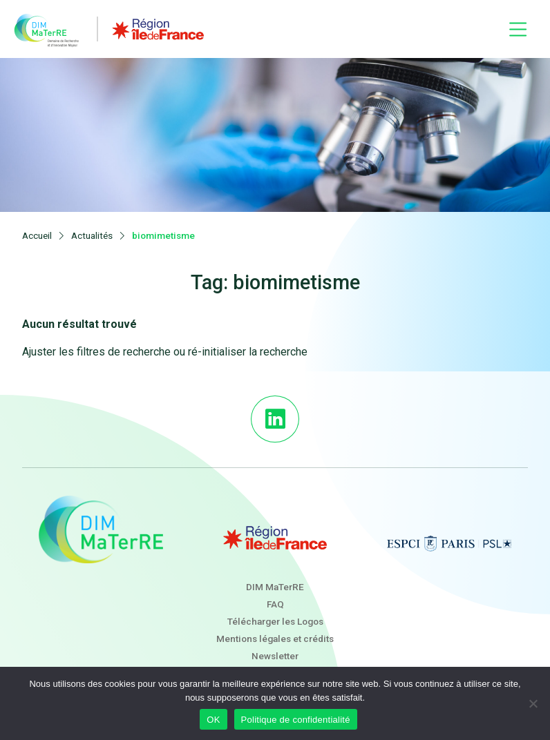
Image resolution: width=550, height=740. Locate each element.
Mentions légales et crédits (275, 638)
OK (213, 719)
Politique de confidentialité (295, 719)
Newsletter (275, 655)
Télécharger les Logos (275, 621)
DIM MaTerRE (275, 586)
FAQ (275, 604)
